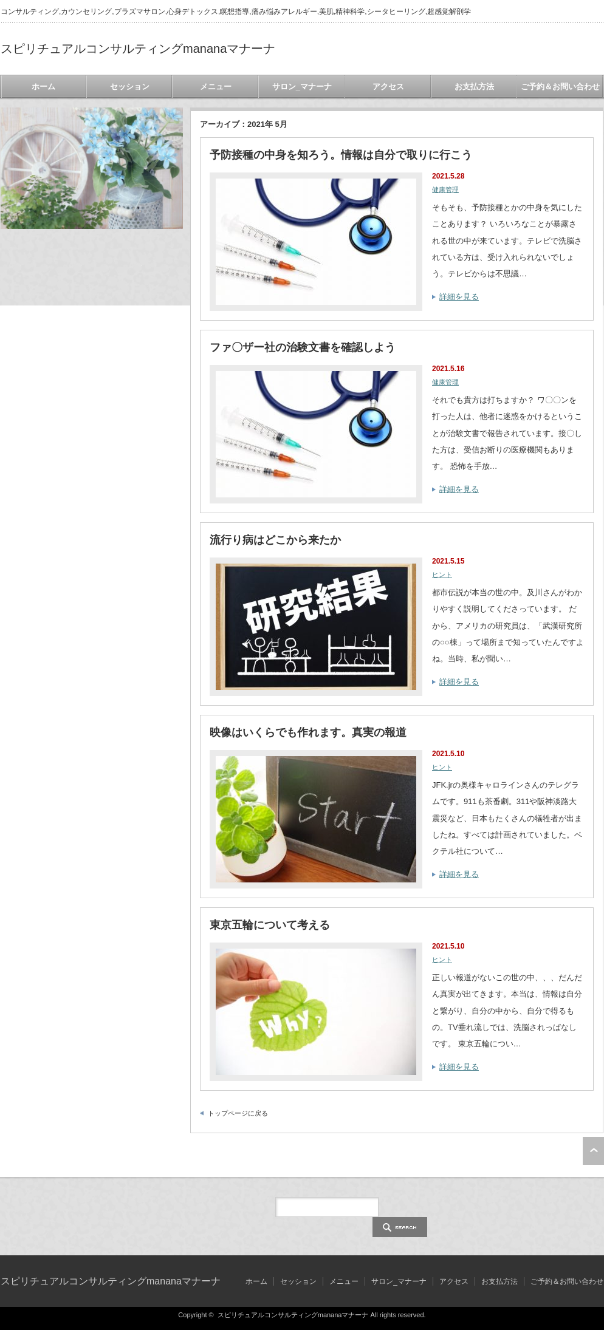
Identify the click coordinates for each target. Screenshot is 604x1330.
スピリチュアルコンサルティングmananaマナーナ (138, 48)
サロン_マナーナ (302, 86)
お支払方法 (474, 86)
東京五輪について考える (270, 925)
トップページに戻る (238, 1113)
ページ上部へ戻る (593, 1151)
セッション (129, 86)
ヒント (442, 574)
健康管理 (445, 189)
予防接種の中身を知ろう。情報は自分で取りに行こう (341, 155)
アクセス (388, 86)
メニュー (216, 86)
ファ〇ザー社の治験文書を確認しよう (303, 347)
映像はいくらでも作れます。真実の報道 (308, 732)
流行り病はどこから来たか (275, 540)
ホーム (43, 86)
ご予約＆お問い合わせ (560, 86)
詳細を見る (459, 296)
